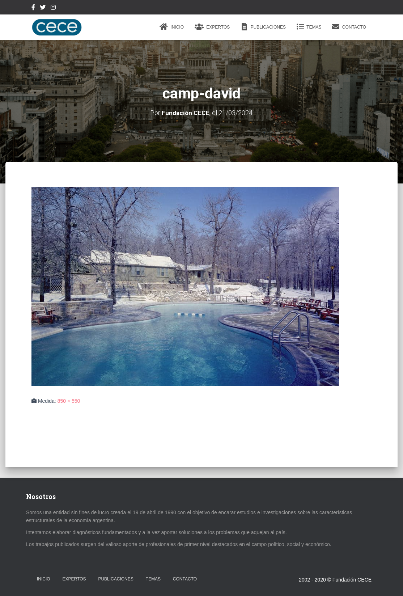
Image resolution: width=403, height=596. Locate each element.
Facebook (33, 8)
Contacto (349, 26)
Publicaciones (263, 26)
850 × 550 (69, 401)
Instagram (53, 8)
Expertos (212, 26)
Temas (309, 26)
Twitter (43, 8)
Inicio (172, 26)
